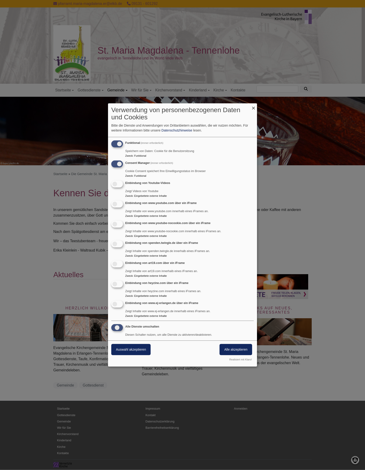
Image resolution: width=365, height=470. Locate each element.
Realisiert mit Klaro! (240, 359)
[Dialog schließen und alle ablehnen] (253, 106)
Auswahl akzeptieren (131, 349)
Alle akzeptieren (235, 349)
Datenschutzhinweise (177, 130)
